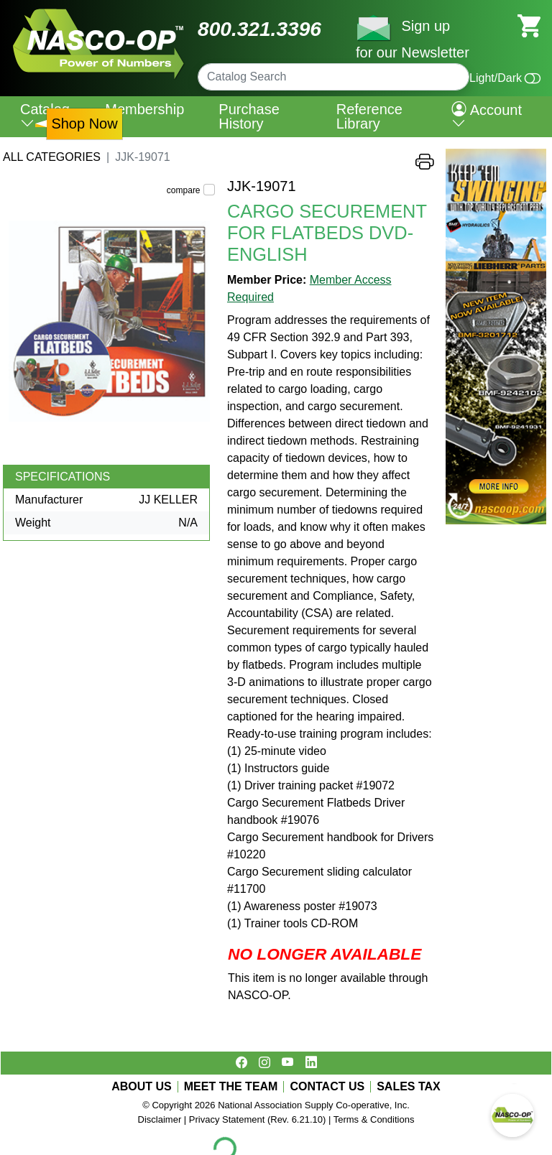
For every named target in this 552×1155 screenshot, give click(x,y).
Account (486, 116)
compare (184, 190)
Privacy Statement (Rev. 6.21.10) (257, 1119)
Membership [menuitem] (144, 109)
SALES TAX (409, 1087)
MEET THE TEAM (231, 1087)
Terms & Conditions (374, 1119)
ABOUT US (141, 1087)
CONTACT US (327, 1087)
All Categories (52, 157)
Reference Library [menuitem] (369, 116)
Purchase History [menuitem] (249, 116)
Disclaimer (160, 1119)
